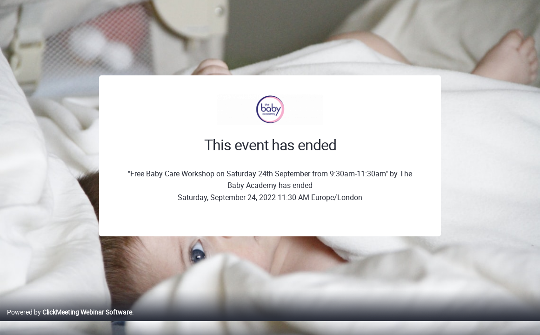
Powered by (69, 321)
